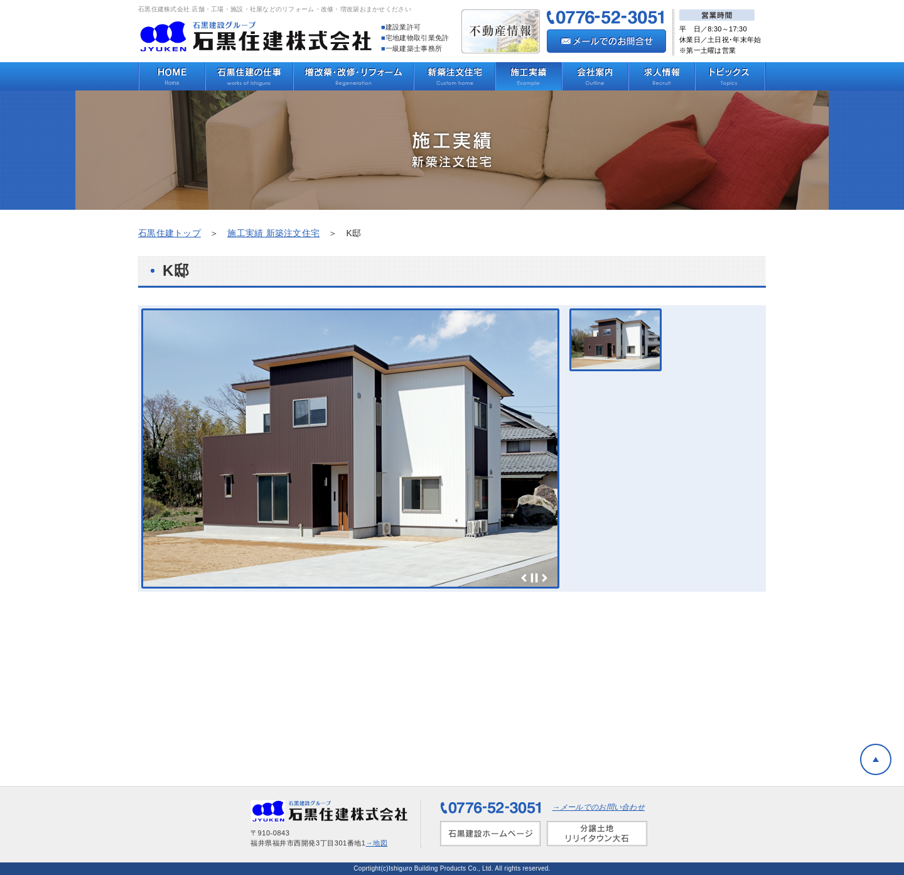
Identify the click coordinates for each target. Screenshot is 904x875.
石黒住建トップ (169, 233)
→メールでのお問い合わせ (598, 807)
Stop (534, 578)
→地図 (377, 843)
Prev (524, 578)
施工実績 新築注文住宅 (273, 233)
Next (544, 578)
